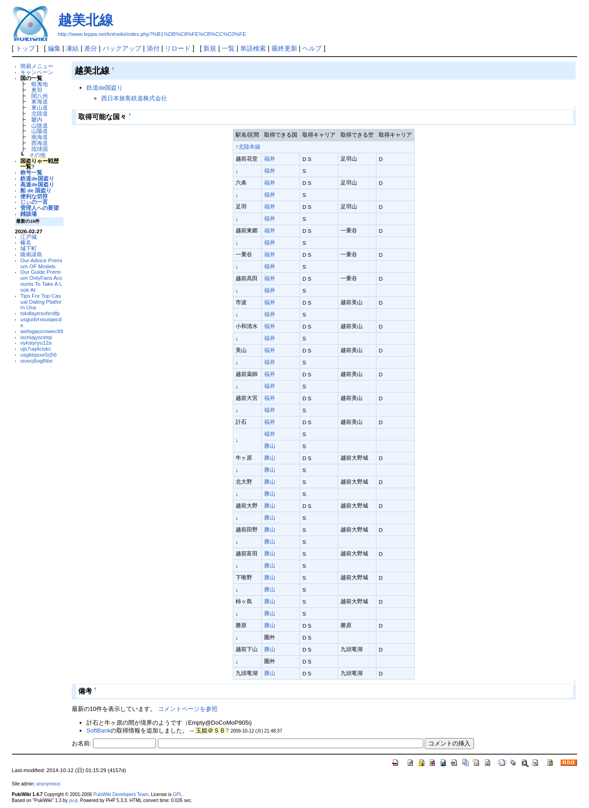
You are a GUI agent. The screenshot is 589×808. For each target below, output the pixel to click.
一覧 (228, 48)
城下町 (28, 248)
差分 (90, 48)
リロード (178, 48)
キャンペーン (36, 72)
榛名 (25, 242)
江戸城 (28, 237)
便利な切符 (34, 196)
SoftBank (99, 730)
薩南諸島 (31, 254)
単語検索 (253, 48)
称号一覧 (31, 172)
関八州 (39, 96)
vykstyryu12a (36, 343)
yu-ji (73, 800)
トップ (25, 48)
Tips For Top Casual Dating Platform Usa (40, 302)
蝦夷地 (39, 84)
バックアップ (122, 48)
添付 (153, 48)
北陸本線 (249, 147)
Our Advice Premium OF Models (41, 263)
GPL (177, 794)
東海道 (39, 101)
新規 (209, 48)
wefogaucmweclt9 (41, 331)
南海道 (39, 137)
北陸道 (39, 113)
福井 (269, 159)
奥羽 (36, 90)
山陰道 (39, 125)
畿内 (36, 119)
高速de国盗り (37, 184)
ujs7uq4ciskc (35, 349)
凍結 (72, 48)
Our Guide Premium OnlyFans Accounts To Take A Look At (41, 280)
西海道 (39, 143)
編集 (54, 48)
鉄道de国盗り (37, 178)
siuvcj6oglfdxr (36, 361)
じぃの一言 (34, 202)
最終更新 (284, 48)
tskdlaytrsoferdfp (40, 313)
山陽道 (39, 131)
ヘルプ (312, 48)
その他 (37, 155)
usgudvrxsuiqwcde (40, 322)
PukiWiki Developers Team (121, 794)
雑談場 (28, 214)
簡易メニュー (36, 66)
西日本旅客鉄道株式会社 (134, 98)
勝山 (269, 446)
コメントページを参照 (188, 708)
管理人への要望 (39, 208)
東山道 (39, 107)
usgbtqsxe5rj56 (38, 355)
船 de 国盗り (36, 190)
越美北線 (85, 20)
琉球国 (39, 149)
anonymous (48, 783)
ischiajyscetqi (36, 337)
